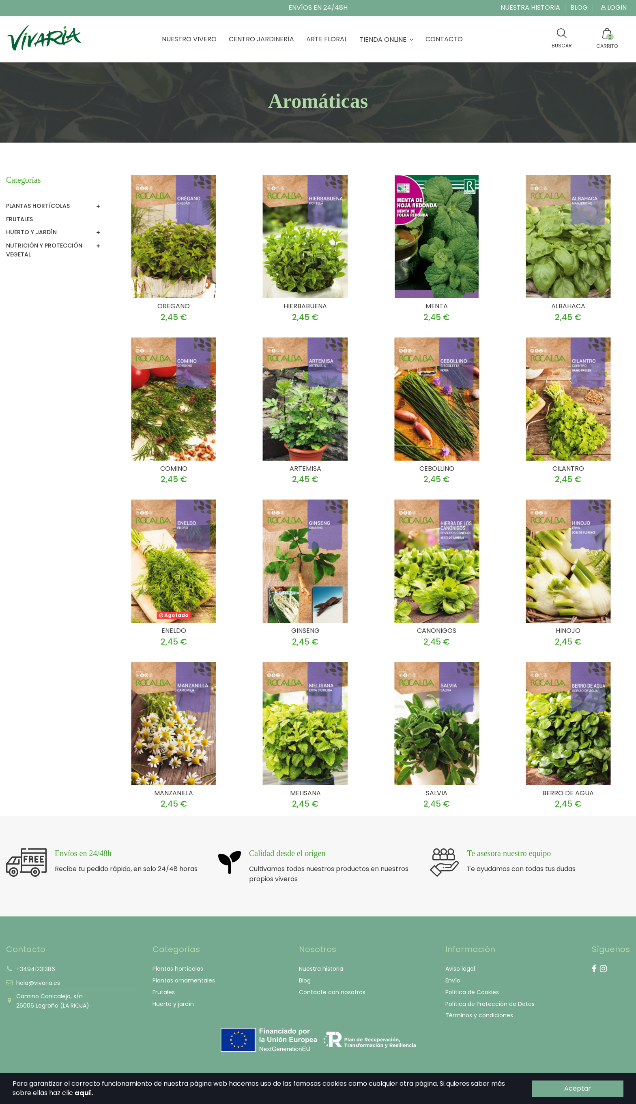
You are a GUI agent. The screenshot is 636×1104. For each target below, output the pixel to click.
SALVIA (436, 793)
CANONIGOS (436, 630)
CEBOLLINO (436, 468)
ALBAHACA (568, 306)
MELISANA (305, 793)
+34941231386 (35, 969)
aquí (83, 1093)
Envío (452, 980)
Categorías (23, 179)
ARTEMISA (305, 468)
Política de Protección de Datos (490, 1004)
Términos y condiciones (479, 1015)
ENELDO (173, 630)
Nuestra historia (531, 7)
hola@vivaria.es (38, 983)
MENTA (436, 306)
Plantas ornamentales (184, 980)
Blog (579, 7)
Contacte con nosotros (332, 992)
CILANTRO (568, 468)
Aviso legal (460, 969)
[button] (386, 39)
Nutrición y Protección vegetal (44, 249)
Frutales (19, 219)
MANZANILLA (173, 793)
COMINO (173, 468)
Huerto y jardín (31, 232)
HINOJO (568, 630)
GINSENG (305, 630)
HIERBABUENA (305, 306)
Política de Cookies (472, 992)
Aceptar (577, 1088)
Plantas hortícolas (38, 206)
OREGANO (173, 306)
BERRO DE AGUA (568, 793)
